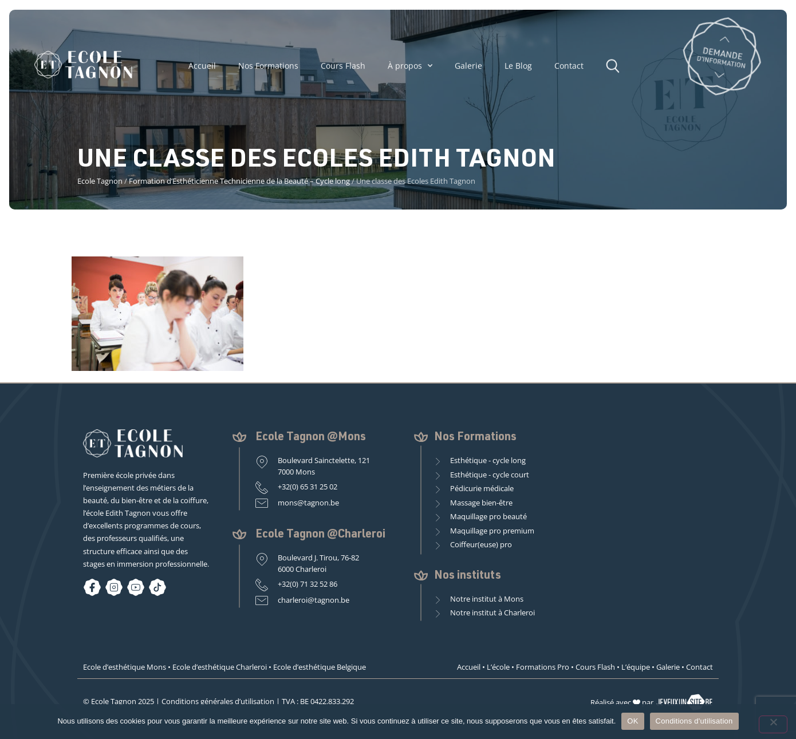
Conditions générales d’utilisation (217, 701)
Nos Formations (268, 70)
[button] (615, 70)
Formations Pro (542, 667)
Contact (569, 70)
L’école (498, 667)
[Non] (773, 724)
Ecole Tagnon (100, 181)
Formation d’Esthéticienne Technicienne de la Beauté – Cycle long (239, 181)
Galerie (468, 70)
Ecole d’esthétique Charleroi (219, 667)
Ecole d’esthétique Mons (124, 667)
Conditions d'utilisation (694, 721)
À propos (410, 70)
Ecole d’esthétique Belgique (319, 667)
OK (632, 721)
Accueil (202, 70)
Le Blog (518, 70)
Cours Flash (343, 70)
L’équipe (635, 667)
